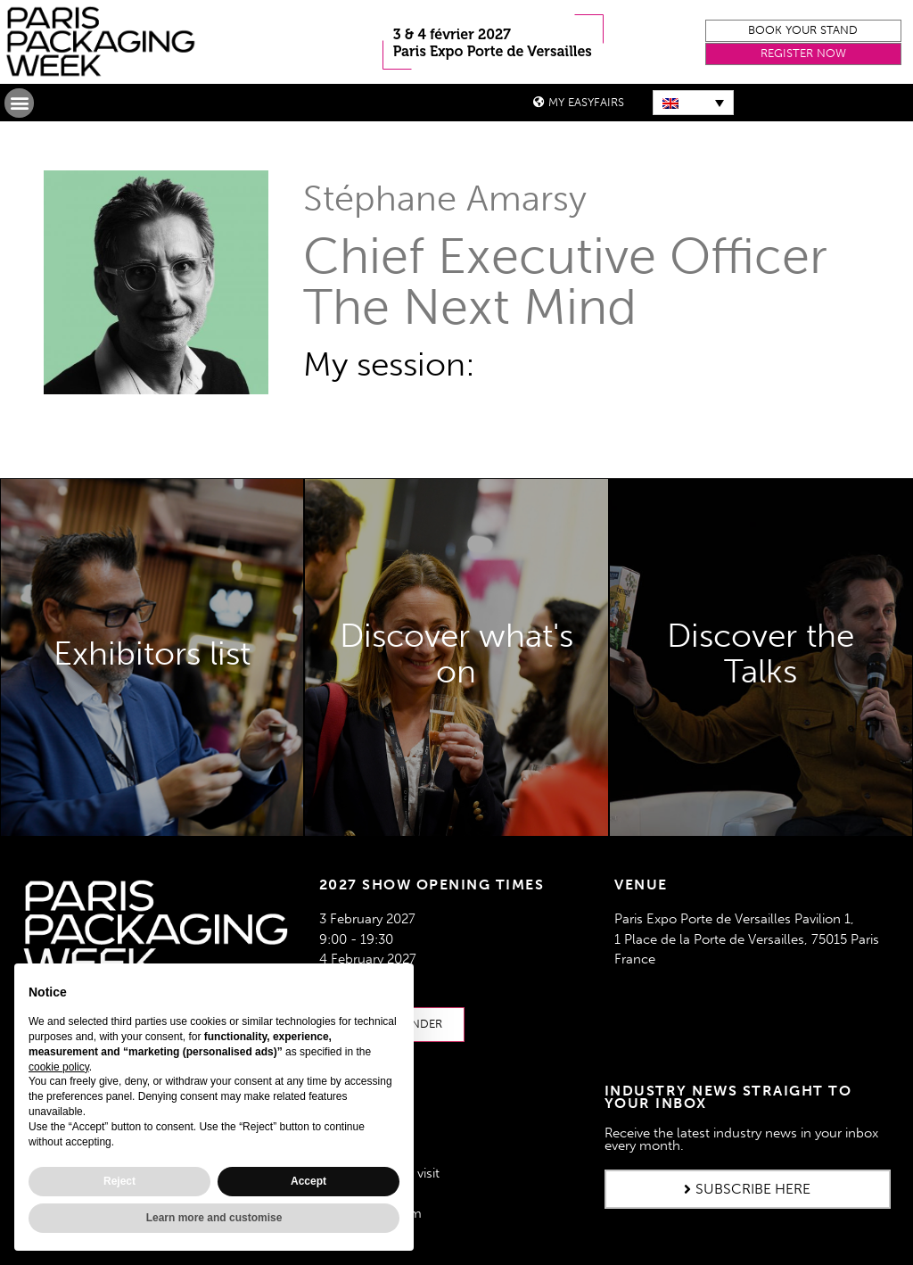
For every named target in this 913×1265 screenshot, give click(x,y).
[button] (803, 31)
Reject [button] (119, 1181)
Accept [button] (308, 1181)
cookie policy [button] (59, 1067)
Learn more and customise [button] (214, 1217)
